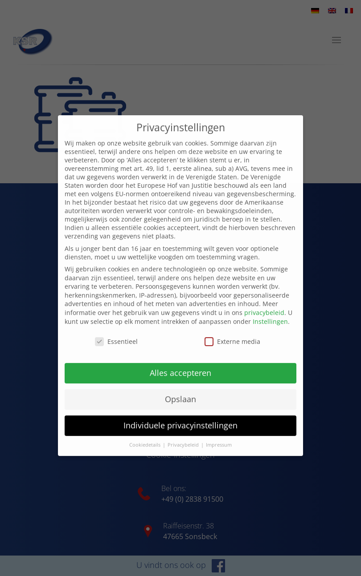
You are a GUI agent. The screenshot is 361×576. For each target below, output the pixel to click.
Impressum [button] (219, 436)
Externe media (232, 332)
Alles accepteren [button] (180, 363)
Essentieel (116, 332)
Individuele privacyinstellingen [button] (180, 416)
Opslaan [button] (180, 390)
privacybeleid (264, 303)
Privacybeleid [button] (184, 436)
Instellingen (270, 312)
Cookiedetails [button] (145, 436)
